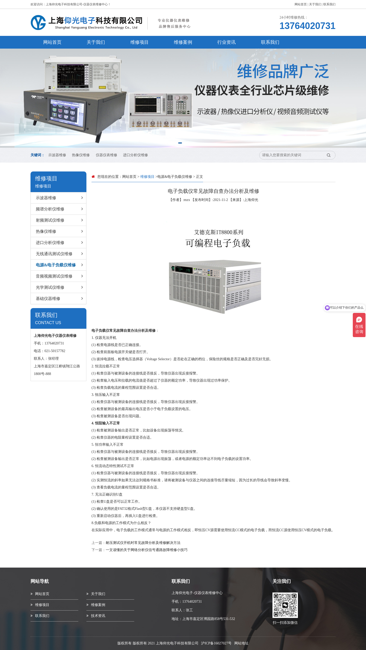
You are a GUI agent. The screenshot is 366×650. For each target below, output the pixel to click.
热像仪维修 (81, 155)
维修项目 (139, 42)
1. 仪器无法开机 (104, 338)
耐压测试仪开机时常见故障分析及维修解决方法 (143, 543)
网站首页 (301, 4)
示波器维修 (57, 155)
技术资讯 (95, 616)
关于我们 (315, 4)
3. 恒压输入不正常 (106, 395)
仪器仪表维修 (106, 155)
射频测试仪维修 (60, 220)
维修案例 (183, 42)
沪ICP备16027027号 (216, 643)
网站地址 (241, 643)
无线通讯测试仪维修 (60, 253)
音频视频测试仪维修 (60, 276)
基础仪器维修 (60, 298)
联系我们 (329, 4)
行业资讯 (226, 42)
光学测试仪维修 (60, 287)
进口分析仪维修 (135, 155)
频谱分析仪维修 (60, 209)
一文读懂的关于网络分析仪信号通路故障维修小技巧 (147, 550)
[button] (180, 142)
